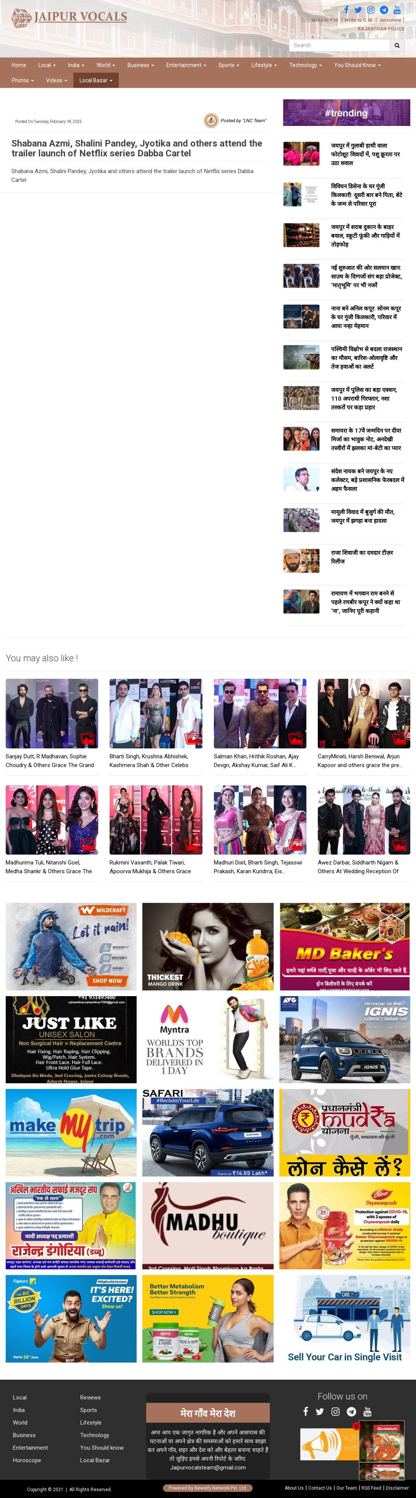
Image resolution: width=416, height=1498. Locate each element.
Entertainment (186, 65)
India (76, 65)
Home (19, 65)
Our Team (346, 1488)
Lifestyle (264, 65)
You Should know (101, 1447)
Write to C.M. (359, 20)
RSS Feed (371, 1488)
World (106, 65)
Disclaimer (397, 1488)
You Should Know (357, 65)
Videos (56, 80)
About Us (294, 1488)
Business (141, 65)
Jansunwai (390, 20)
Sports (228, 65)
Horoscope (26, 1460)
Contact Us (320, 1488)
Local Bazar (96, 80)
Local (47, 65)
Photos (23, 80)
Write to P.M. (325, 20)
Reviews (90, 1397)
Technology (305, 65)
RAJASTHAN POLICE (381, 29)
